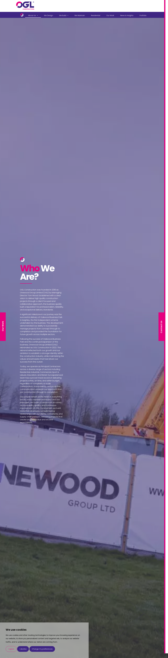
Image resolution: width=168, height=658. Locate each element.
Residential (95, 15)
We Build (62, 15)
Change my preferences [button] (42, 649)
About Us (32, 15)
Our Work (110, 15)
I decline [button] (23, 649)
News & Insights (126, 15)
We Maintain (79, 15)
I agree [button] (11, 649)
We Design (48, 15)
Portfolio (143, 15)
